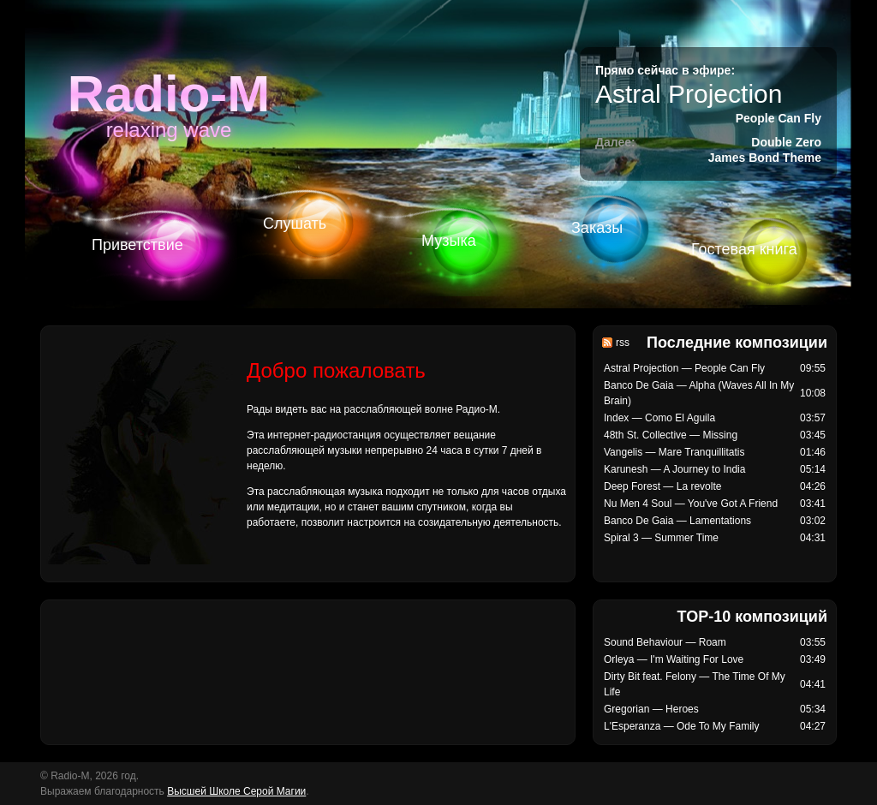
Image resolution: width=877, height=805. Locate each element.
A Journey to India (704, 469)
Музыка (448, 240)
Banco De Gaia (638, 385)
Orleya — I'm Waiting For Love (673, 659)
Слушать (294, 223)
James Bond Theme (764, 157)
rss (622, 343)
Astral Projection (688, 94)
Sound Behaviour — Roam (665, 642)
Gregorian (626, 709)
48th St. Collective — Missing (670, 435)
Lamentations (720, 521)
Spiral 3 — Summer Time (661, 538)
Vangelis (623, 452)
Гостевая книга (744, 249)
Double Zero (786, 142)
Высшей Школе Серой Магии (236, 791)
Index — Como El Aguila (659, 418)
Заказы (597, 227)
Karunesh (625, 469)
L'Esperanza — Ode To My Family (681, 726)
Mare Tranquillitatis (702, 452)
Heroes (682, 709)
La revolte (699, 486)
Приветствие (137, 244)
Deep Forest (632, 486)
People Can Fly (778, 118)
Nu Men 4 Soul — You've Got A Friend (691, 504)
